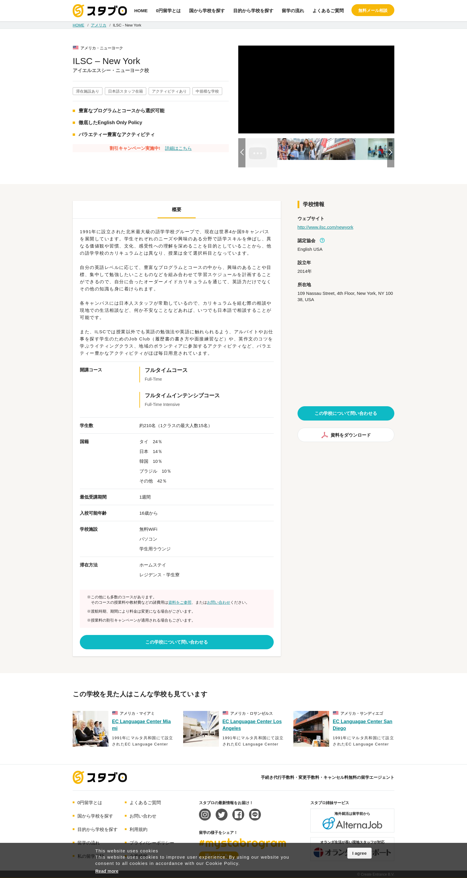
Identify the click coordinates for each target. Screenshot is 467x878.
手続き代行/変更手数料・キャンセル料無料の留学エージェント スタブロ (100, 10)
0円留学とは (168, 10)
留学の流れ (293, 10)
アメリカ (98, 25)
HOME (141, 10)
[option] (316, 89)
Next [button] (390, 152)
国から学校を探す (207, 10)
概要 (176, 209)
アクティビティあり (169, 91)
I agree (359, 853)
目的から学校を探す (253, 10)
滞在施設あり (87, 91)
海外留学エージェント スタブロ (100, 777)
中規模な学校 (207, 91)
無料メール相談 (372, 10)
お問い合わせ (218, 602)
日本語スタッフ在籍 (125, 91)
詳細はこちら (178, 148)
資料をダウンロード (346, 434)
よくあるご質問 (328, 10)
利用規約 (138, 829)
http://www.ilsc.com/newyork (326, 227)
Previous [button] (241, 152)
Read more (107, 871)
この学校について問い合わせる (176, 642)
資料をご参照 (180, 602)
